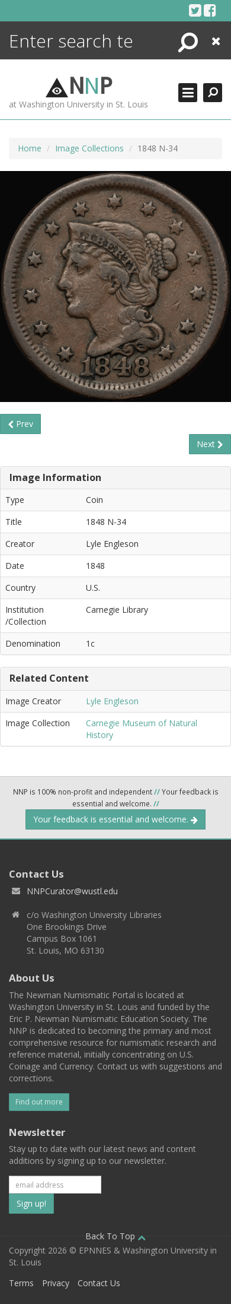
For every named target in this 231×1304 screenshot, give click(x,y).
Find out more (39, 1102)
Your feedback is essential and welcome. (115, 819)
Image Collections (89, 148)
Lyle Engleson (112, 701)
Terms (21, 1283)
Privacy (55, 1283)
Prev (20, 423)
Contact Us (99, 1283)
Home (29, 148)
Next (210, 444)
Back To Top (115, 1236)
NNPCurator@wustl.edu (72, 891)
